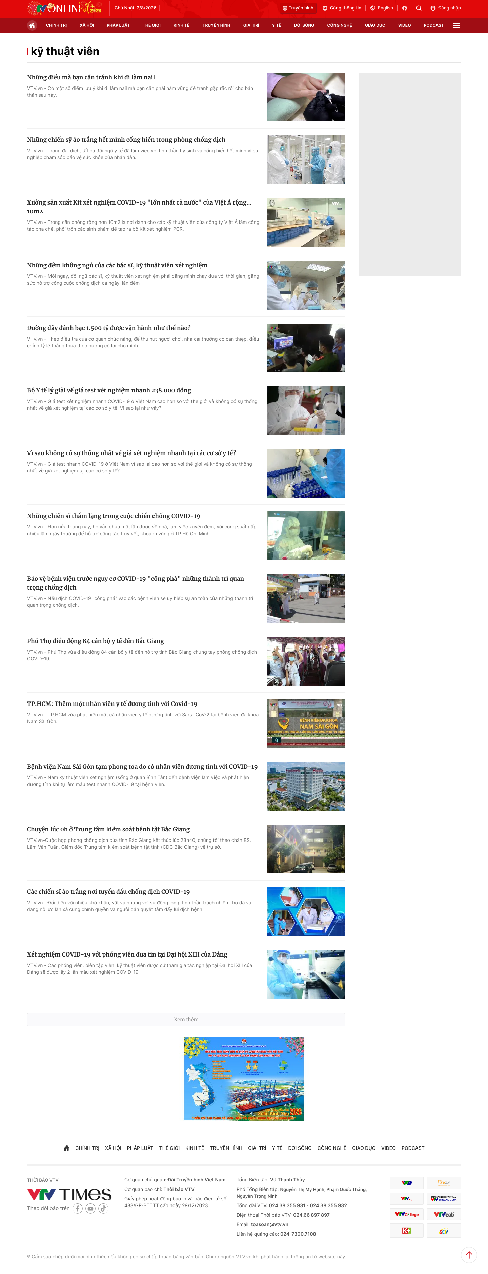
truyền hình (216, 25)
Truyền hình (298, 8)
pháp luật (118, 25)
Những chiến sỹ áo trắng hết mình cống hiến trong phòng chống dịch (126, 139)
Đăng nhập (445, 8)
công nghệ (339, 25)
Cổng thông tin (341, 8)
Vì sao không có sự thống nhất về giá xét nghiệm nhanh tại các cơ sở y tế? (131, 453)
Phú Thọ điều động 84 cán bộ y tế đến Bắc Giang (95, 641)
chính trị (56, 25)
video (404, 25)
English (381, 8)
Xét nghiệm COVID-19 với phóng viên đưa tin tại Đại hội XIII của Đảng (127, 954)
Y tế (276, 25)
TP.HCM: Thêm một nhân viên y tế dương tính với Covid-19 (112, 704)
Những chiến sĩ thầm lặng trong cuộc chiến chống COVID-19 (113, 516)
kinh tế (182, 25)
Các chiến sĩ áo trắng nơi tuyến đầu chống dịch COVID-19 (108, 891)
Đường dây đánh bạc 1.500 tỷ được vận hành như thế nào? (108, 328)
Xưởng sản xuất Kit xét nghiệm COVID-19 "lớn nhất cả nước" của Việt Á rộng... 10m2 (139, 207)
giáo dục (375, 25)
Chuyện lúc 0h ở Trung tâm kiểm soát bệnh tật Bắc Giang (108, 829)
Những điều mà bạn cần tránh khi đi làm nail (91, 77)
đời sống (304, 25)
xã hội (87, 25)
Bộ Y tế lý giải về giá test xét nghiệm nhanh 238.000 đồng (109, 390)
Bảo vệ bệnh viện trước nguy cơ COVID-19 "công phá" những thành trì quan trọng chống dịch (135, 583)
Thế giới (152, 25)
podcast (434, 25)
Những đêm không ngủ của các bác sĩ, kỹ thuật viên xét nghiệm (117, 265)
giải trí (251, 25)
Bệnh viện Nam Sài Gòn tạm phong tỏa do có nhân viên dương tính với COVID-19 (142, 766)
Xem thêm (186, 1019)
